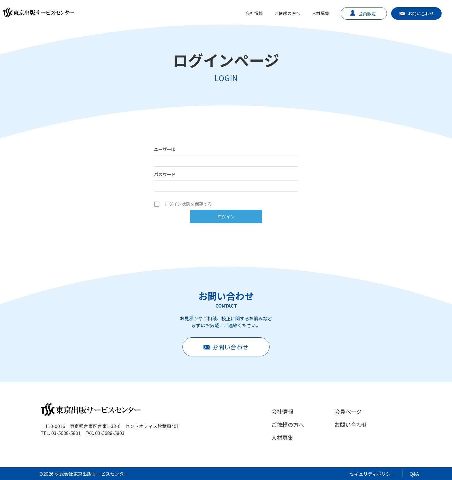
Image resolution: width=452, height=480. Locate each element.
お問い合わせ (421, 13)
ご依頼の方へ (287, 13)
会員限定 (367, 13)
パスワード (165, 174)
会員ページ (348, 412)
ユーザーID (165, 149)
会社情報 (254, 13)
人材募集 (320, 13)
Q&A (414, 473)
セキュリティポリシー (372, 473)
